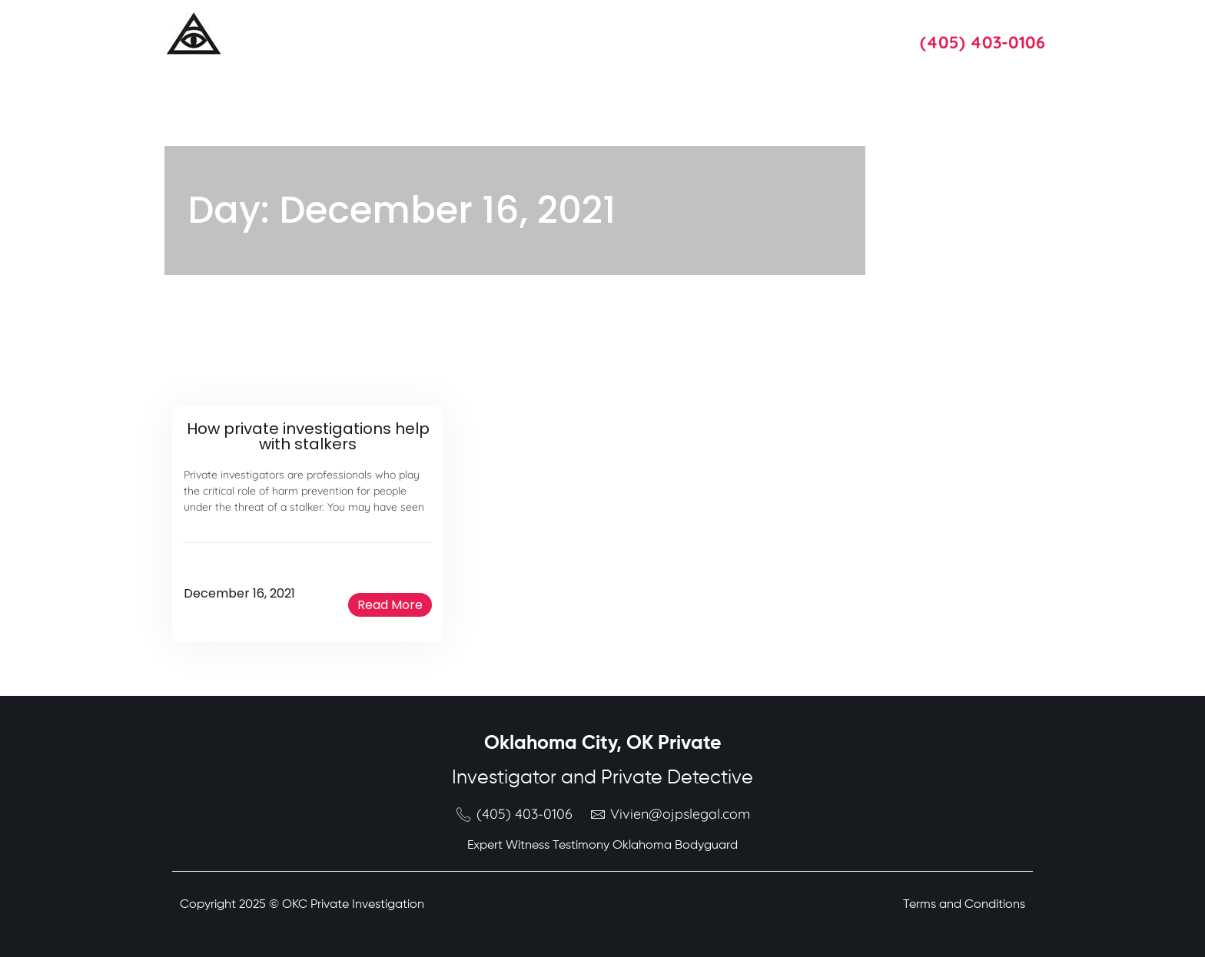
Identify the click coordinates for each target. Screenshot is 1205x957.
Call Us (939, 20)
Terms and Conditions (964, 905)
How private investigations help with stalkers (308, 436)
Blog (704, 34)
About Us (485, 34)
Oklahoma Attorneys (601, 34)
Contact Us (780, 34)
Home (336, 34)
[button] (390, 605)
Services (406, 34)
